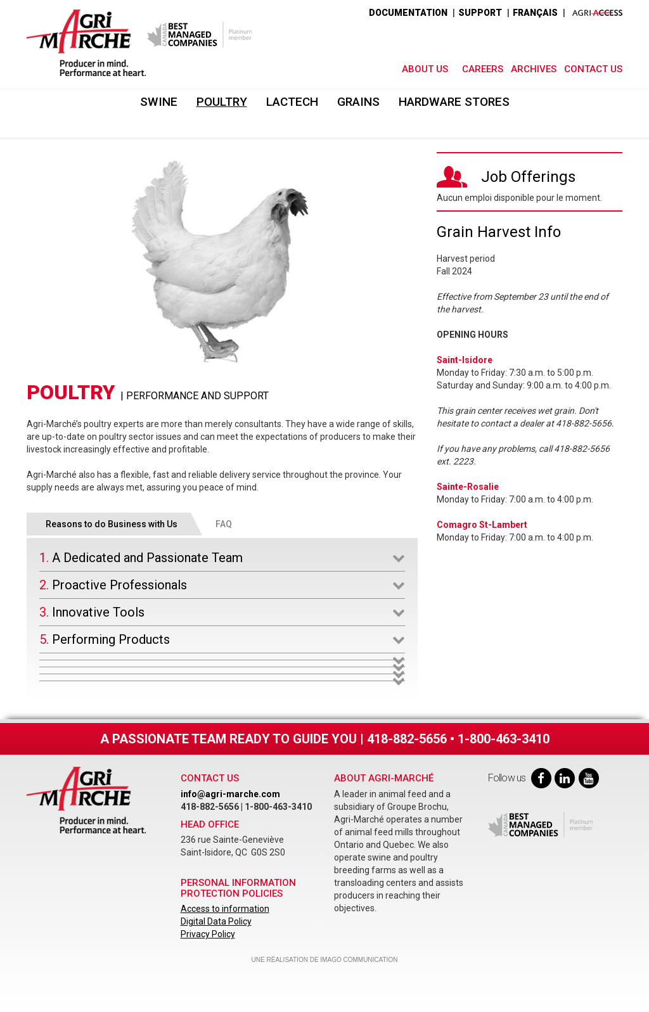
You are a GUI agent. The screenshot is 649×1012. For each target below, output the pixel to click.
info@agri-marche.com (230, 794)
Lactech (292, 101)
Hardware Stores (454, 101)
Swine (158, 101)
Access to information (225, 909)
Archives (533, 69)
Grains (358, 101)
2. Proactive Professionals (113, 585)
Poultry (221, 101)
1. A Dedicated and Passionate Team (141, 558)
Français (535, 13)
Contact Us (593, 69)
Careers (482, 69)
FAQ (223, 524)
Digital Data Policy (216, 921)
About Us (425, 69)
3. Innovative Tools (92, 612)
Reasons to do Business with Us (111, 524)
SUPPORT (480, 13)
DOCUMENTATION (408, 13)
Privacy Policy (208, 934)
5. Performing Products (104, 639)
